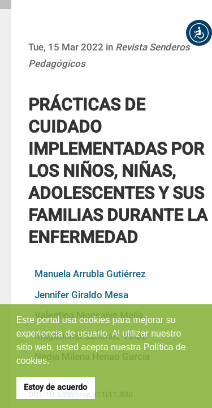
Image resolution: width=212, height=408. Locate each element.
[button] (199, 33)
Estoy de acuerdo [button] (55, 387)
